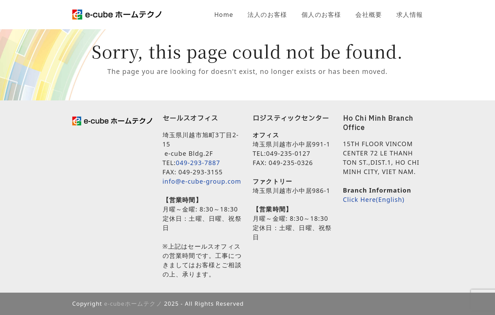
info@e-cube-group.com (202, 181)
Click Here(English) (374, 199)
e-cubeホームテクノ (133, 303)
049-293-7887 (198, 163)
